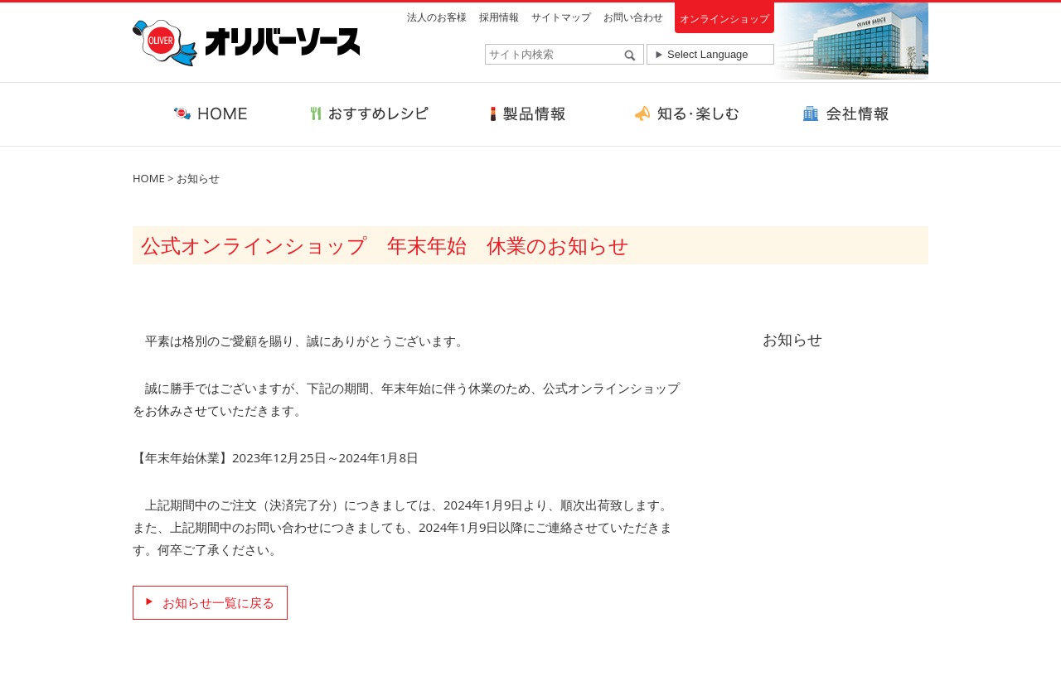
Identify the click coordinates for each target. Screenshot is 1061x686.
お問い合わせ (633, 17)
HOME (149, 178)
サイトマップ (561, 17)
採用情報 (499, 17)
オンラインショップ (724, 19)
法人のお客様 (437, 17)
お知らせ (198, 178)
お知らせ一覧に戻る (218, 602)
